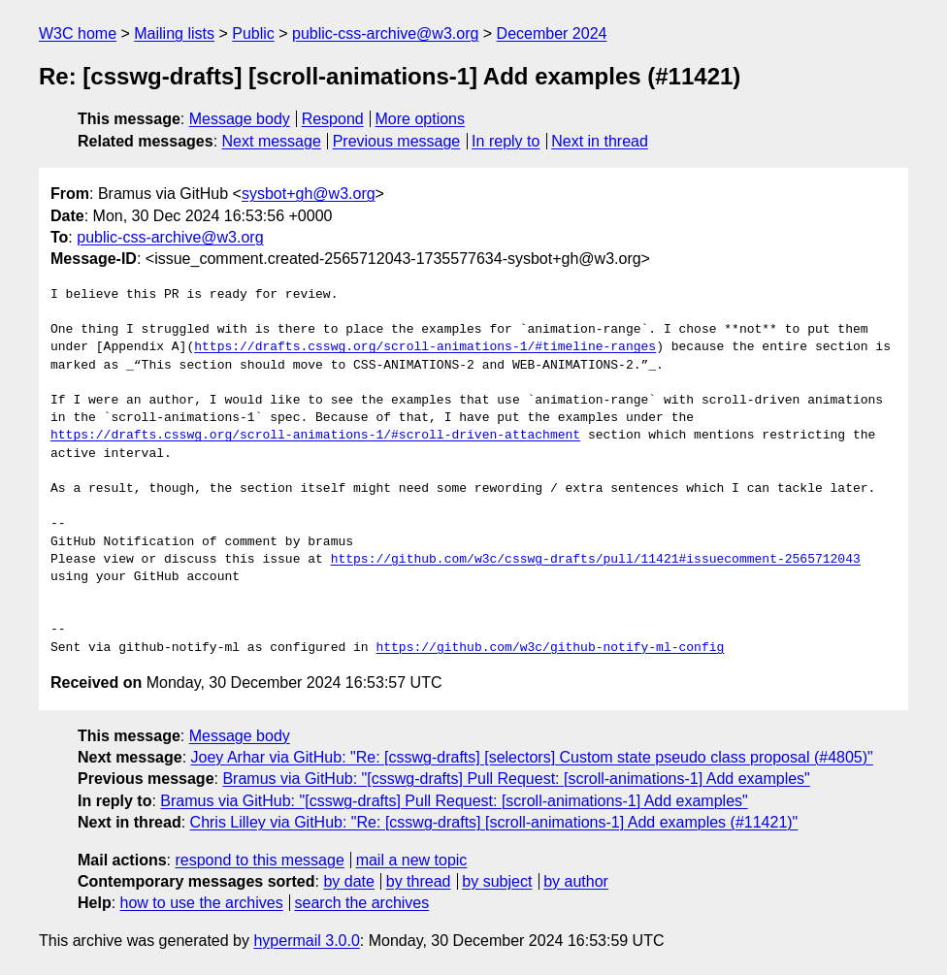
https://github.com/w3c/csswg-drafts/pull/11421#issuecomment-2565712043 (596, 560)
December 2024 (552, 33)
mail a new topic (412, 860)
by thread (418, 881)
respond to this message (259, 860)
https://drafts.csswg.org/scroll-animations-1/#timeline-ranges (425, 347)
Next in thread (599, 141)
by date (348, 881)
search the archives (362, 902)
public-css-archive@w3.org (385, 33)
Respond (333, 119)
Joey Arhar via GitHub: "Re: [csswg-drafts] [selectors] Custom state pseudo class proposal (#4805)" (532, 757)
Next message (271, 141)
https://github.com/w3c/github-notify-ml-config (550, 648)
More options (421, 119)
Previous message (397, 141)
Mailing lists (174, 33)
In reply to (505, 141)
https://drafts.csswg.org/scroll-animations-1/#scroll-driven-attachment (315, 435)
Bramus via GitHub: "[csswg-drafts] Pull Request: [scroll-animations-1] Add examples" (515, 778)
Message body (239, 119)
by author (575, 881)
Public (253, 33)
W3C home (77, 33)
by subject (497, 881)
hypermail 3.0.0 (306, 940)
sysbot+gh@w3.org (309, 193)
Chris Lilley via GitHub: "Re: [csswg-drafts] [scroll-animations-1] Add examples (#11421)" (494, 822)
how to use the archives (201, 902)
